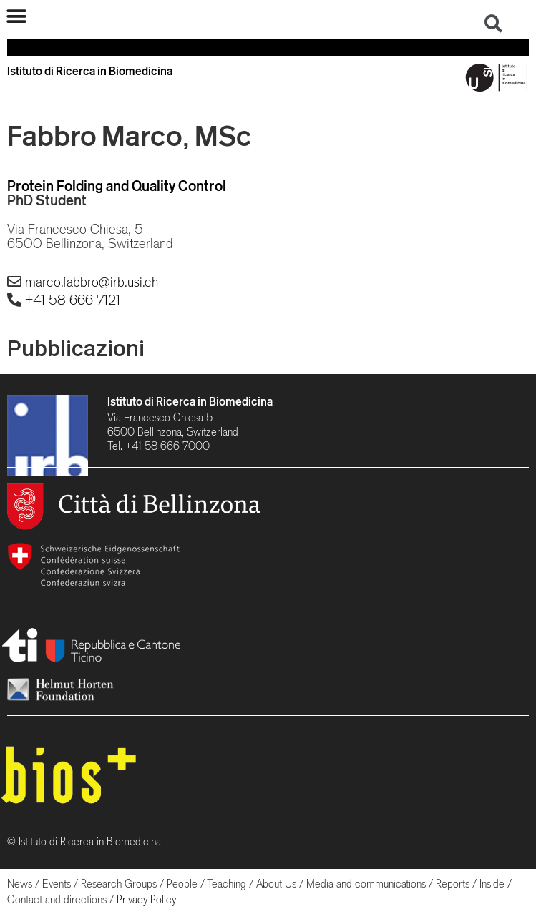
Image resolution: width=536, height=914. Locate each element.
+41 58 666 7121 (72, 299)
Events (56, 883)
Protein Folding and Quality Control (116, 186)
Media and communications (366, 883)
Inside (492, 883)
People (182, 883)
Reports (452, 883)
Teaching (226, 883)
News (19, 883)
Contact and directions (57, 899)
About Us (276, 883)
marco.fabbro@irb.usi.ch (91, 281)
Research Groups (119, 883)
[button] (16, 16)
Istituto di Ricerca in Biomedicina (190, 401)
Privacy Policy (146, 899)
